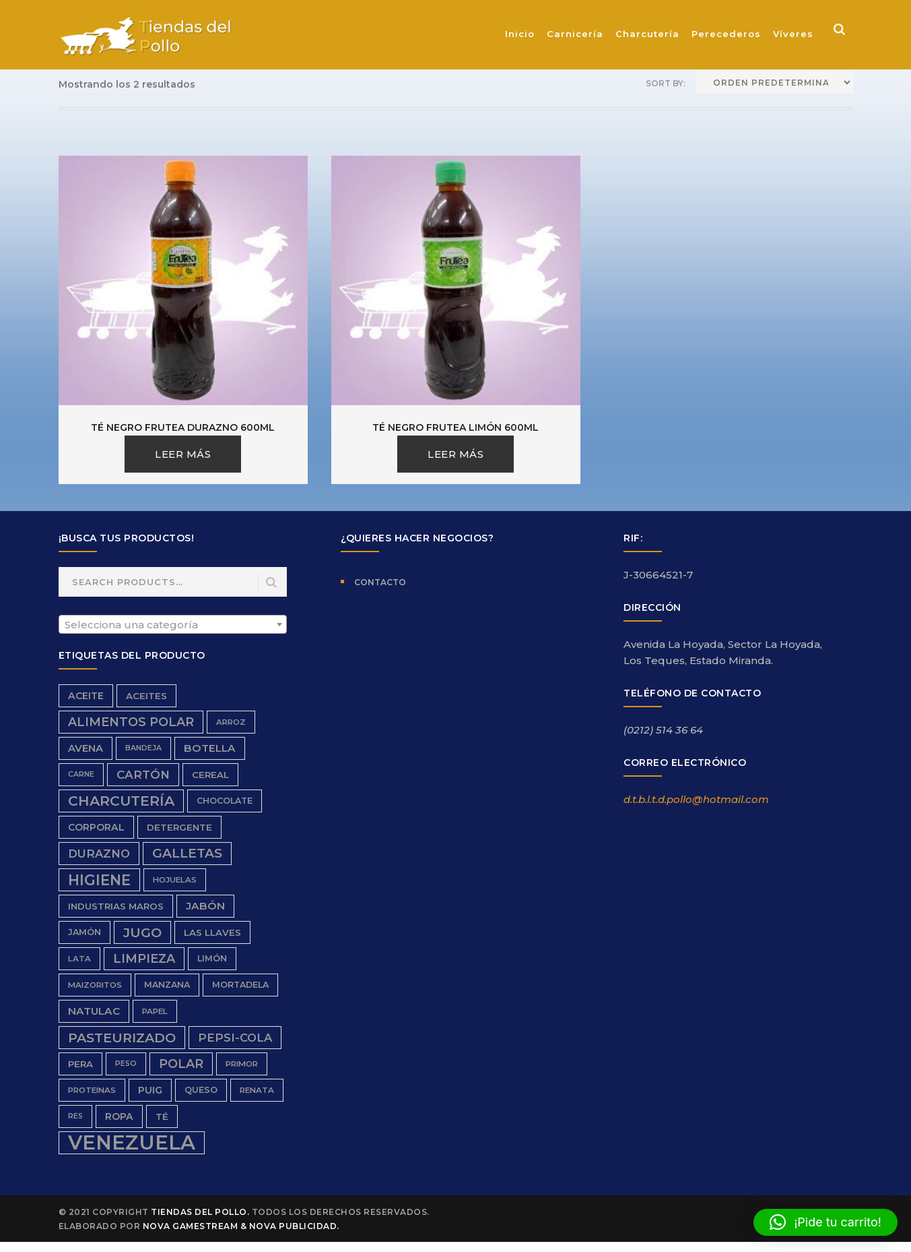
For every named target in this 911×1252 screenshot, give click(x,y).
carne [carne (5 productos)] (81, 774)
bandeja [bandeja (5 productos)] (143, 748)
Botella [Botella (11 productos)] (210, 748)
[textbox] (173, 625)
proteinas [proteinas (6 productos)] (92, 1090)
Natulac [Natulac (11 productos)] (94, 1011)
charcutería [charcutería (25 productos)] (121, 800)
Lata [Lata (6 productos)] (79, 958)
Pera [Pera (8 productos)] (80, 1064)
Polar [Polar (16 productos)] (181, 1063)
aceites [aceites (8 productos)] (146, 695)
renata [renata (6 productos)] (257, 1090)
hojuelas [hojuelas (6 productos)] (175, 880)
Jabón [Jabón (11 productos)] (205, 905)
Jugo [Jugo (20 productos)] (142, 932)
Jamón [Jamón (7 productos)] (84, 932)
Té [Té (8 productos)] (162, 1116)
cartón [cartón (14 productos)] (143, 774)
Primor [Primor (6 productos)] (242, 1064)
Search (271, 583)
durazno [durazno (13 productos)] (99, 853)
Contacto (380, 582)
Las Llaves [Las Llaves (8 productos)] (212, 932)
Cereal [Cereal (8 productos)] (210, 774)
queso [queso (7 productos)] (200, 1090)
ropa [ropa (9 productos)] (119, 1116)
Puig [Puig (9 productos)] (150, 1090)
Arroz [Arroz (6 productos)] (231, 722)
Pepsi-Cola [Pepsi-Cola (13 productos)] (235, 1037)
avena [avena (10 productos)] (85, 748)
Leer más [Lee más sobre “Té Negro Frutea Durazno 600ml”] (183, 454)
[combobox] (173, 624)
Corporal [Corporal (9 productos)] (96, 827)
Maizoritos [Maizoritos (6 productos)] (95, 985)
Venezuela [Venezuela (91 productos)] (131, 1142)
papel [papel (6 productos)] (155, 1011)
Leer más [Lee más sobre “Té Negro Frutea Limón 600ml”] (455, 454)
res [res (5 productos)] (75, 1116)
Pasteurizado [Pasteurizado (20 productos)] (122, 1038)
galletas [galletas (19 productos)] (187, 853)
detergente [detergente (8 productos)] (179, 827)
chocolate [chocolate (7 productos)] (224, 801)
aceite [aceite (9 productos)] (86, 696)
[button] (825, 1222)
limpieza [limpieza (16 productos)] (144, 958)
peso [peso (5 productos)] (126, 1063)
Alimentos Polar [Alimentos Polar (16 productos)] (131, 722)
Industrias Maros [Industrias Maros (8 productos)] (116, 906)
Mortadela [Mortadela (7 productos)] (240, 985)
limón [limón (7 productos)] (212, 958)
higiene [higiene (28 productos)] (99, 880)
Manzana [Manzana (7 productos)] (167, 985)
